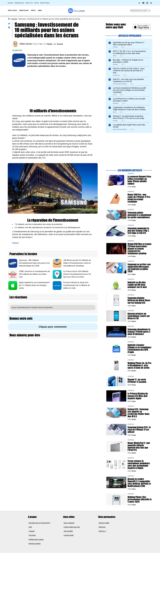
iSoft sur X (102, 531)
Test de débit (68, 531)
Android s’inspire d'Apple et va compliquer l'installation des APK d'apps (139, 348)
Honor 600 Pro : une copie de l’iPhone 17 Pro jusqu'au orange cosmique (139, 198)
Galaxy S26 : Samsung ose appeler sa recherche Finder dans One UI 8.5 (138, 412)
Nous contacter (69, 523)
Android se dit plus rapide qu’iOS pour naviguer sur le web (137, 284)
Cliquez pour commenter (53, 326)
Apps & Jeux (12, 10)
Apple (33, 10)
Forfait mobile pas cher (72, 527)
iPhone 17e (29, 3)
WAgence (102, 527)
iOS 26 (36, 3)
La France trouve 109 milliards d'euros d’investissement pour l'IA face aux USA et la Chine (77, 274)
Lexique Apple (69, 535)
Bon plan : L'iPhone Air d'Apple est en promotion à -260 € (128, 61)
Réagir (49, 44)
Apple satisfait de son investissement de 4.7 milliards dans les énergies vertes (34, 285)
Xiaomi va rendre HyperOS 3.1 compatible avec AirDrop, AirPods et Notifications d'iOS (139, 482)
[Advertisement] (53, 86)
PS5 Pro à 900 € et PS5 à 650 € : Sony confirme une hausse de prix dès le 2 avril (129, 71)
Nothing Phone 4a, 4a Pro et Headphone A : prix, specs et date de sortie (139, 365)
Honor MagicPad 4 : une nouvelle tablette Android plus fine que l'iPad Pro (139, 446)
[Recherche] (140, 10)
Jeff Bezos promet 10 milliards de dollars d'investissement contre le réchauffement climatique (77, 263)
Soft (79, 11)
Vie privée (32, 535)
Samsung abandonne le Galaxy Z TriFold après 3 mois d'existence (139, 331)
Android (14, 19)
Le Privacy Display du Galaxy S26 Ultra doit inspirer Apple (138, 395)
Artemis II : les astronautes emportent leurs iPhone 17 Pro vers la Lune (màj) (128, 117)
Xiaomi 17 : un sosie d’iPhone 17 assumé (137, 380)
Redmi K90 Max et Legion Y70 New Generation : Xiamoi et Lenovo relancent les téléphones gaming (139, 248)
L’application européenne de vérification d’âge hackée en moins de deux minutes (129, 108)
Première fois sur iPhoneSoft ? (39, 523)
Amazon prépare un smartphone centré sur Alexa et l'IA (139, 315)
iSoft (30, 527)
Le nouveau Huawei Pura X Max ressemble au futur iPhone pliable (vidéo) (139, 180)
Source (15, 243)
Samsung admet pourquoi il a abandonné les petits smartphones (139, 214)
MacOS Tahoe (44, 3)
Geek (40, 10)
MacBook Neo (19, 3)
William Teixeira (26, 44)
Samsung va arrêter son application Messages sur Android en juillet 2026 (139, 268)
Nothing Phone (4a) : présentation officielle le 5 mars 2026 (140, 499)
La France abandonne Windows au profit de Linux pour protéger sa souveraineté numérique (129, 90)
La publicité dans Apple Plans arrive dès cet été (129, 126)
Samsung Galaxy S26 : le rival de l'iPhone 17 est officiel (139, 429)
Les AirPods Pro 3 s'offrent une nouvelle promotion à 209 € (129, 100)
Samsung (17, 50)
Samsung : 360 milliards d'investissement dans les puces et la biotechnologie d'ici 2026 (34, 263)
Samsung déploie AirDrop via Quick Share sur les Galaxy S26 (139, 300)
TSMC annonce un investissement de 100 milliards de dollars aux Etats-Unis (34, 274)
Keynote (10, 3)
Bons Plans (23, 10)
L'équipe (32, 531)
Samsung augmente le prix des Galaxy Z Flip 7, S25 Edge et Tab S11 (138, 230)
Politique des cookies (36, 539)
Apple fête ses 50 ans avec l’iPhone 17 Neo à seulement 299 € (128, 44)
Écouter (60, 44)
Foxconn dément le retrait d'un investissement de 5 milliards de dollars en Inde (76, 285)
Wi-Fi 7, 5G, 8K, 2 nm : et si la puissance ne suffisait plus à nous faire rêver (129, 52)
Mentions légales (35, 543)
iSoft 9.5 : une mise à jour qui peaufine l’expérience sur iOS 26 (128, 80)
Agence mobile (104, 523)
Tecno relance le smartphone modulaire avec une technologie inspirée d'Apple (139, 464)
